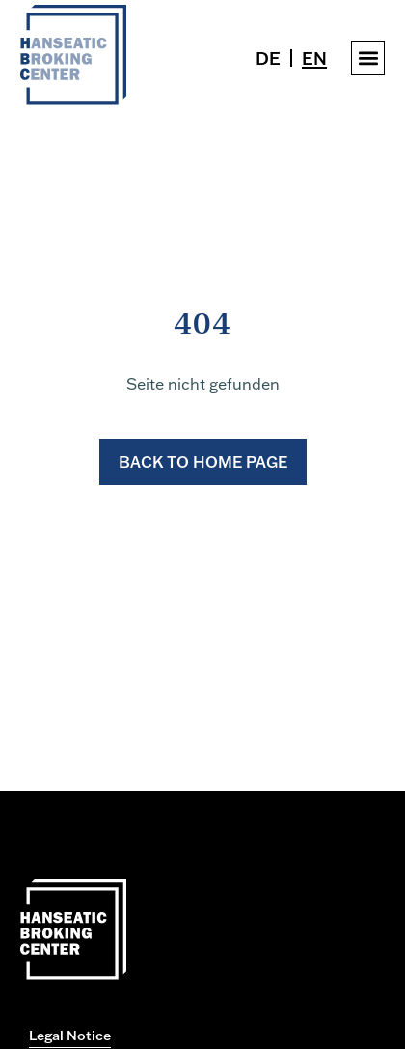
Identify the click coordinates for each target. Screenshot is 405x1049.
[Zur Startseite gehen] (73, 99)
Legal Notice (70, 1035)
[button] (368, 58)
